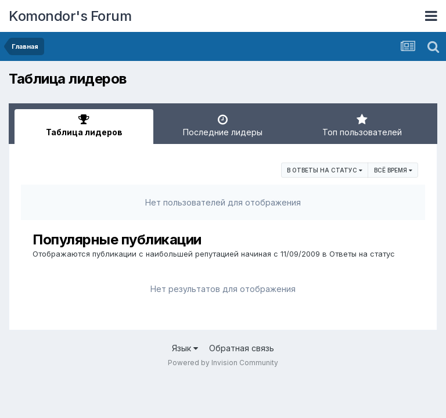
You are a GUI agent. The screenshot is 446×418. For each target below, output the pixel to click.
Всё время (393, 170)
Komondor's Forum (70, 16)
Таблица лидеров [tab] (84, 125)
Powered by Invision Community (223, 362)
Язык (185, 348)
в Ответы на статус (324, 170)
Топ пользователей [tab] (362, 125)
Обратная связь (241, 348)
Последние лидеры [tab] (222, 125)
